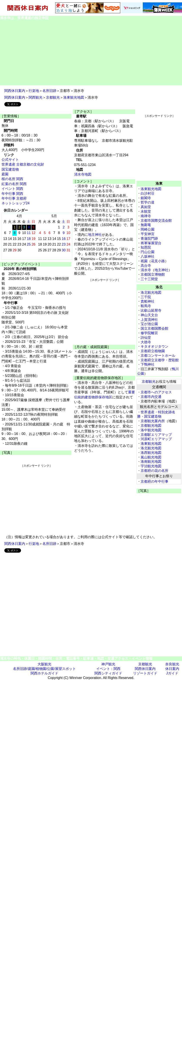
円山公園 (147, 252)
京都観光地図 (151, 425)
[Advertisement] (91, 53)
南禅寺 (146, 216)
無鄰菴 (146, 225)
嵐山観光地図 (151, 457)
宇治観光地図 (151, 466)
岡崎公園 (147, 229)
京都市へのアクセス (156, 392)
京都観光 (53, 97)
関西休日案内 (14, 91)
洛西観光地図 (151, 452)
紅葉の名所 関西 (14, 184)
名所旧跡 (49, 91)
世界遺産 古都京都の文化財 (23, 164)
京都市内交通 (151, 397)
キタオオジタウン (154, 346)
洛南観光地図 (151, 461)
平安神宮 (147, 234)
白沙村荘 (147, 193)
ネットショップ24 (16, 203)
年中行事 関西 (12, 193)
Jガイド (172, 673)
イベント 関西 (12, 188)
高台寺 (146, 265)
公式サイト (10, 159)
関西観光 (35, 97)
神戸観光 (108, 664)
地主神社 (95, 234)
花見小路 (158, 261)
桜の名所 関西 (12, 179)
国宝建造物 (10, 169)
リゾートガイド (145, 673)
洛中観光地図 (151, 430)
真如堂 (146, 207)
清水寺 (146, 270)
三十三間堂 (149, 279)
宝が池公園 (149, 324)
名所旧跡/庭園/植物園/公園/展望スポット (44, 669)
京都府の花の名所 (154, 470)
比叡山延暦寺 (151, 310)
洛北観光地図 (151, 292)
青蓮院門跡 (149, 238)
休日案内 (172, 669)
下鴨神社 (147, 364)
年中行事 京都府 (14, 198)
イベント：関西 (108, 669)
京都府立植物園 (153, 351)
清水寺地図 (82, 174)
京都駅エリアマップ (156, 434)
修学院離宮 (149, 333)
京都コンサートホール (158, 355)
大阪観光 (44, 664)
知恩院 (146, 247)
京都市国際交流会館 (156, 220)
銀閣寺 (146, 198)
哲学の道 (147, 202)
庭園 (5, 174)
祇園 (144, 261)
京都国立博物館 (153, 274)
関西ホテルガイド (44, 673)
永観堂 (146, 211)
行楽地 (34, 91)
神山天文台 (149, 315)
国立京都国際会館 (154, 328)
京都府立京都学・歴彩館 (160, 360)
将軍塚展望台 (151, 243)
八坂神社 (147, 256)
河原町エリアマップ (156, 439)
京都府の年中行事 (154, 481)
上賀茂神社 (149, 319)
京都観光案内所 (153, 421)
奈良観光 (172, 664)
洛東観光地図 (73, 97)
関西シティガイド (108, 673)
